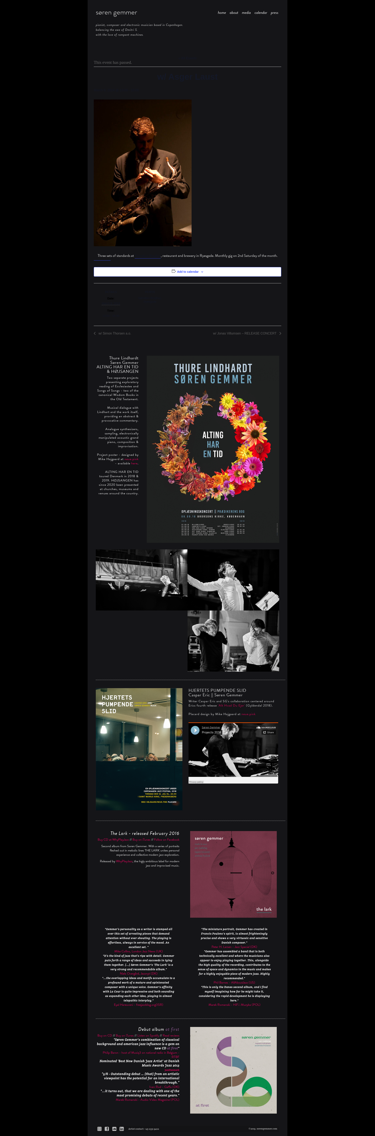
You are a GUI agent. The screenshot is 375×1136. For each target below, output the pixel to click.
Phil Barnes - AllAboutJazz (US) (234, 982)
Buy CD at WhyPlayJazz (113, 839)
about (234, 12)
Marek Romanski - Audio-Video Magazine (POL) (147, 1099)
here (134, 463)
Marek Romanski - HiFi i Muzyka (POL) (234, 1004)
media (246, 12)
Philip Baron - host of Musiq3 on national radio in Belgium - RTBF (141, 1054)
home (222, 12)
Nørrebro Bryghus (148, 255)
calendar (261, 12)
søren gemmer (116, 12)
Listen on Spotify (148, 1035)
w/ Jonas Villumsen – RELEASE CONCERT (245, 333)
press (274, 12)
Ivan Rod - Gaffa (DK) (164, 1086)
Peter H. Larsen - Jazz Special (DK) (234, 946)
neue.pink (132, 459)
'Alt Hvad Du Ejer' (231, 705)
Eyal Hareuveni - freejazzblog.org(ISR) (138, 1004)
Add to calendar (188, 271)
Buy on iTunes (141, 839)
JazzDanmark (172, 1069)
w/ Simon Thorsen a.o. (114, 333)
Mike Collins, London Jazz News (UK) (138, 951)
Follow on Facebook (166, 839)
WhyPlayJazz (124, 861)
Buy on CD (104, 1035)
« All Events (187, 58)
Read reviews (171, 1035)
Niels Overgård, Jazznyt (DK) (139, 973)
